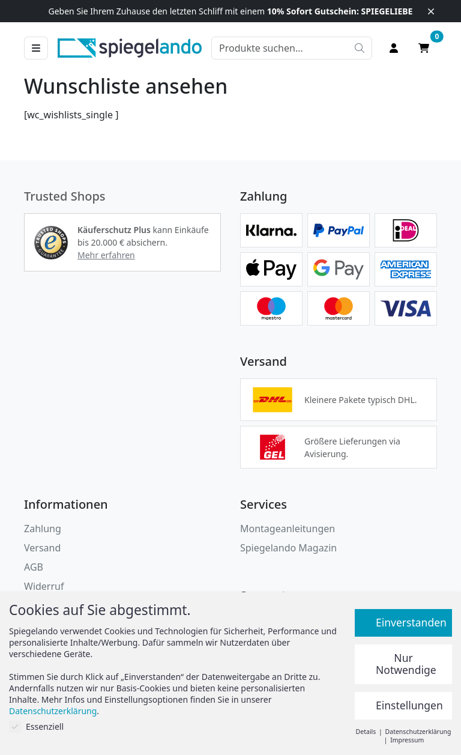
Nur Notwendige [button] (406, 663)
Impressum (407, 740)
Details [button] (367, 731)
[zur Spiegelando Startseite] (130, 46)
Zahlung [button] (42, 528)
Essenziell (36, 726)
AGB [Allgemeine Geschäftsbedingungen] (33, 567)
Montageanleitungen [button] (287, 528)
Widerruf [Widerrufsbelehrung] (44, 586)
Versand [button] (42, 547)
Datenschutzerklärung (53, 711)
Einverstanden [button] (411, 622)
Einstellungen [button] (409, 705)
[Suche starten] (359, 48)
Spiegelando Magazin (288, 547)
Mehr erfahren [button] (106, 255)
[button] (51, 242)
